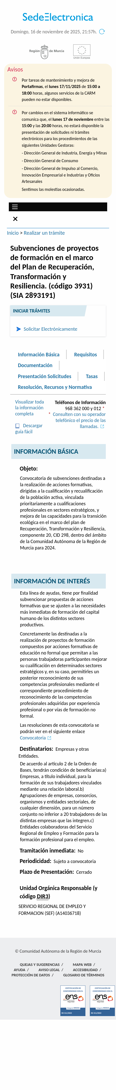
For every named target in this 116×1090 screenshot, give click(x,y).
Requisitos (85, 354)
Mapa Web (82, 964)
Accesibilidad (85, 969)
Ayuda (19, 969)
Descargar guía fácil (29, 429)
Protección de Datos (31, 975)
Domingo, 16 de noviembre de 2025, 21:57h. (54, 32)
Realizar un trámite (44, 232)
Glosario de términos (83, 975)
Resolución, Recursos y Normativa (55, 387)
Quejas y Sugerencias (40, 964)
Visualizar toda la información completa (29, 408)
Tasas (92, 376)
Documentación (35, 365)
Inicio (13, 232)
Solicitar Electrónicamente (50, 329)
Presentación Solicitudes (44, 376)
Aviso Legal (49, 969)
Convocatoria (36, 738)
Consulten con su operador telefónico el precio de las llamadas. (79, 420)
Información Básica (39, 354)
